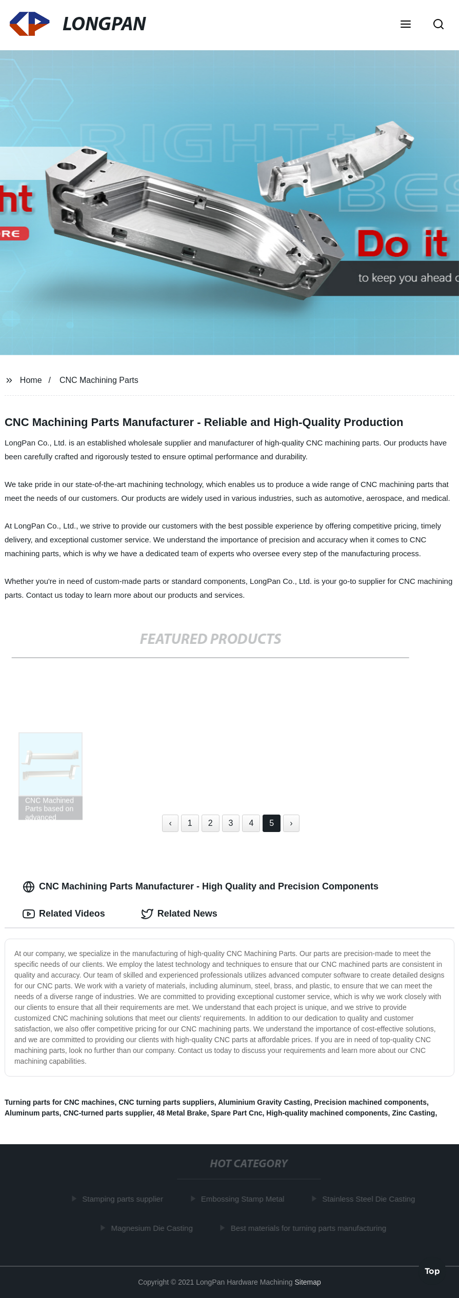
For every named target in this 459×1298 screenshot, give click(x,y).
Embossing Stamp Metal (244, 1198)
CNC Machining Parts (98, 380)
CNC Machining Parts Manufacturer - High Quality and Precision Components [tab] (200, 887)
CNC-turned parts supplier (107, 1113)
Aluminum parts (32, 1113)
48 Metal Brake (181, 1113)
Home (31, 380)
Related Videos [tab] (64, 914)
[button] (405, 25)
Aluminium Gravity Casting (264, 1102)
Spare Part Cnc (236, 1113)
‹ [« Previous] (170, 823)
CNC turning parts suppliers (166, 1102)
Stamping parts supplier (123, 1198)
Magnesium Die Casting (153, 1228)
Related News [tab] (179, 914)
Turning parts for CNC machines (59, 1102)
